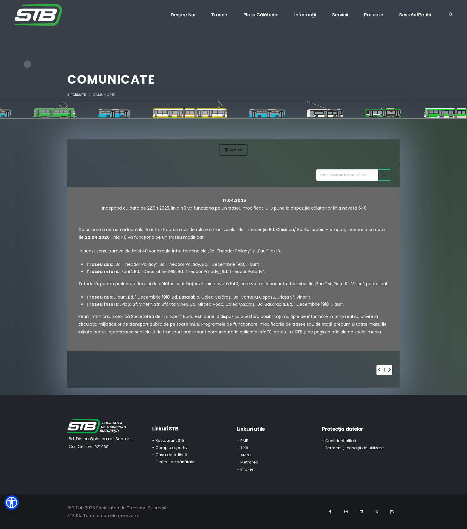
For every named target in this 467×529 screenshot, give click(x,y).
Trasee (219, 15)
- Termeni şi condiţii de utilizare (353, 448)
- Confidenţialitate (340, 441)
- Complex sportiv (169, 447)
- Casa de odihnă (169, 455)
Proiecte (373, 15)
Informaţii (305, 15)
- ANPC (244, 455)
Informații (76, 94)
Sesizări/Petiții (415, 15)
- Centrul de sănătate (173, 462)
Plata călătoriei (260, 15)
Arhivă (234, 149)
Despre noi (183, 15)
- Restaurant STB (168, 440)
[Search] (384, 175)
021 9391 (102, 447)
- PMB (242, 441)
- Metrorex (247, 462)
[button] (11, 502)
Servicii (340, 15)
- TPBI (242, 448)
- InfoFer (245, 469)
